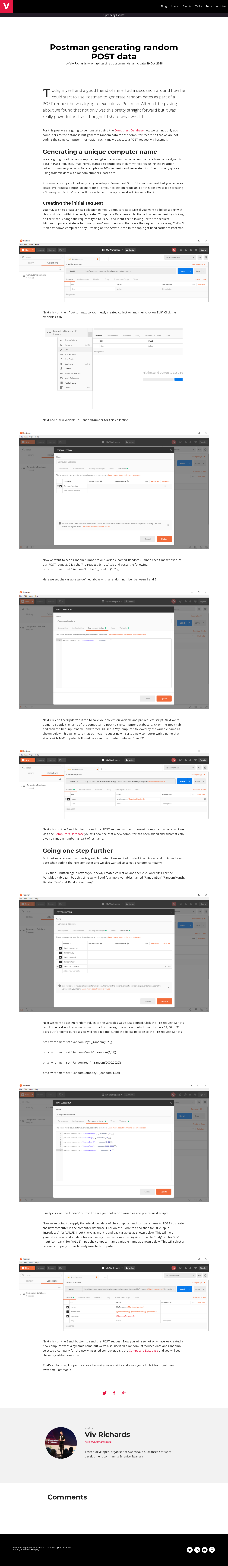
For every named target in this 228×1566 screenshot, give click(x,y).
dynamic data (136, 63)
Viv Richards (38, 1547)
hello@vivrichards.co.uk (98, 1442)
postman (119, 63)
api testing (102, 63)
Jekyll (37, 1549)
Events (187, 6)
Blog (164, 6)
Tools (209, 6)
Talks (198, 6)
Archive (221, 6)
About (175, 6)
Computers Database (129, 130)
